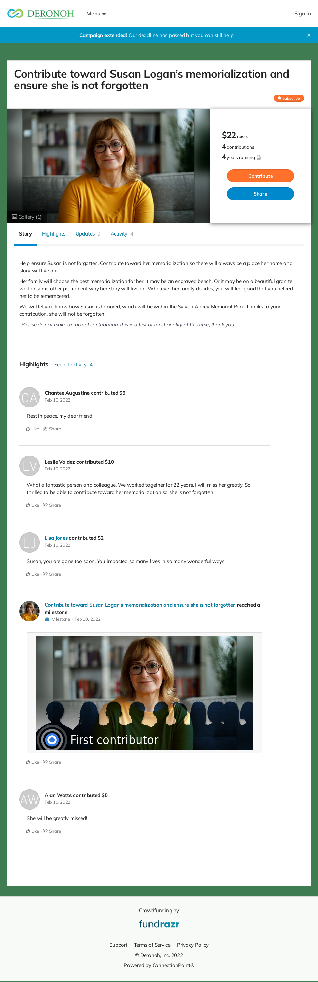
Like (32, 428)
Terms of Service (152, 943)
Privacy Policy (193, 943)
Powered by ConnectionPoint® (159, 963)
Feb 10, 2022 (58, 400)
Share (260, 193)
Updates (88, 233)
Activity (122, 233)
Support (118, 943)
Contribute (260, 175)
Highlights (53, 233)
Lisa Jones (56, 537)
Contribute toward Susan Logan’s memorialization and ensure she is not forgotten (141, 603)
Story (25, 233)
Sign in (302, 13)
